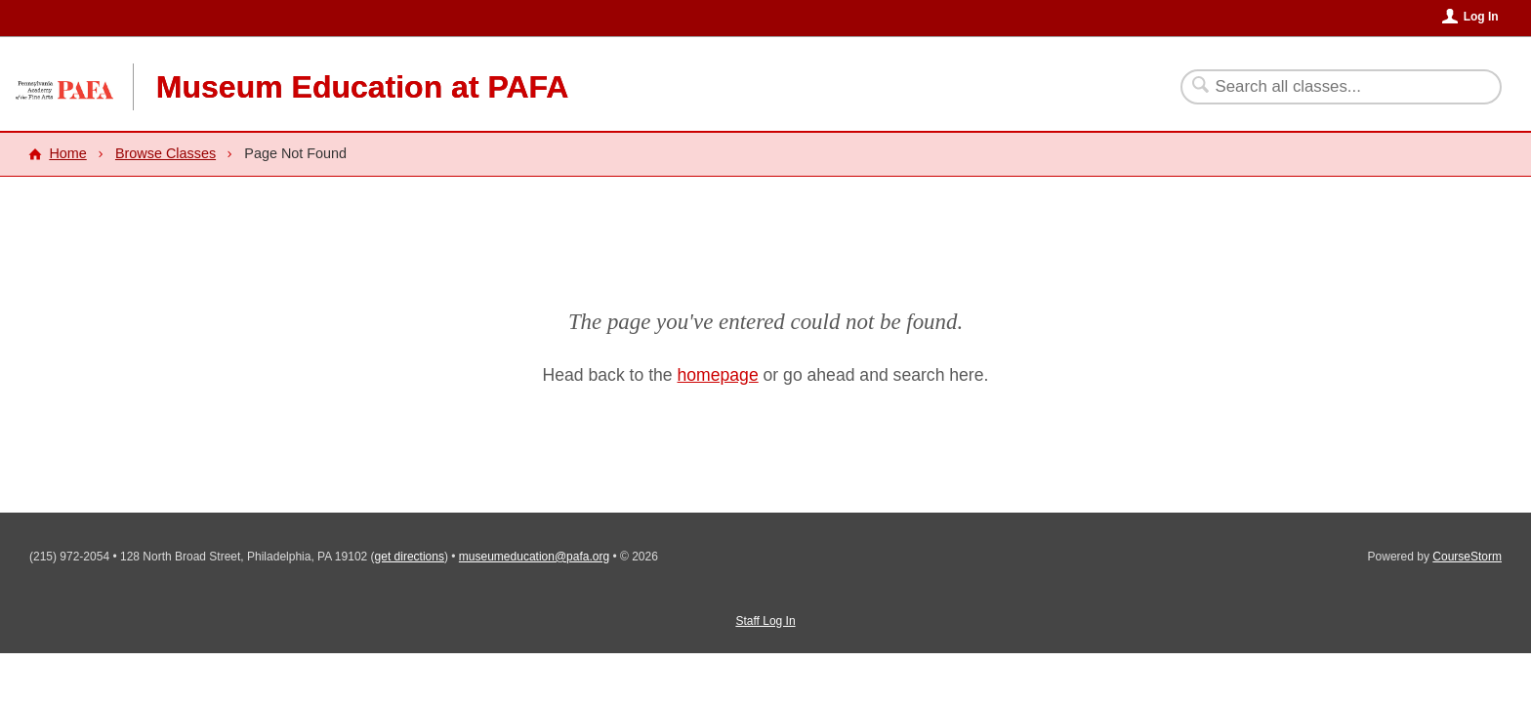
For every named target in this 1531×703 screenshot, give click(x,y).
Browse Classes (165, 153)
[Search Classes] (1329, 87)
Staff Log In (765, 621)
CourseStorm (1467, 556)
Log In (1481, 16)
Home (67, 153)
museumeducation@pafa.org (534, 556)
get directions (409, 556)
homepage (718, 375)
